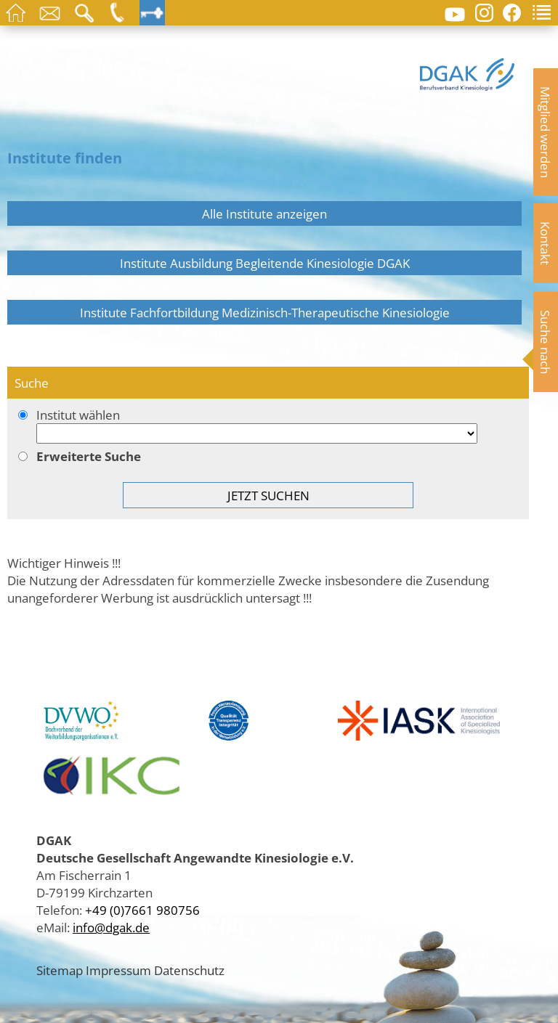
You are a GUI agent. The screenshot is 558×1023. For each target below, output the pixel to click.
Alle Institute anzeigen (264, 213)
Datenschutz (189, 970)
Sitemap (59, 970)
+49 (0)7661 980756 (142, 909)
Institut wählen (268, 426)
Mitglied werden (545, 132)
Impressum (118, 970)
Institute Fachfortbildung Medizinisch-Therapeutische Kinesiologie (265, 312)
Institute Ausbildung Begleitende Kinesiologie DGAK (265, 263)
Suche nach (545, 342)
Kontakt (545, 243)
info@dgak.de (111, 927)
